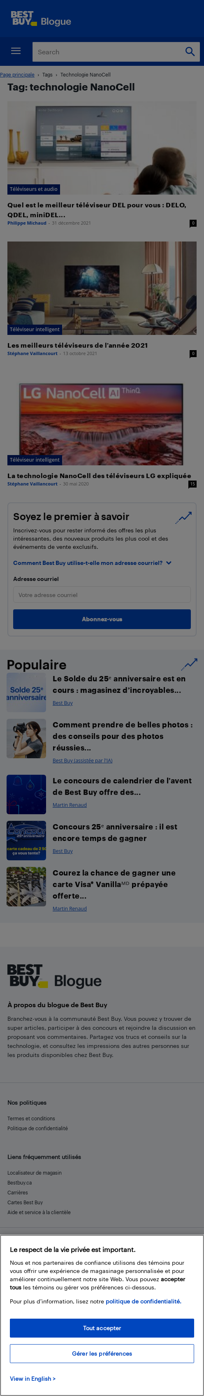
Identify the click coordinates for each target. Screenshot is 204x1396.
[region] (102, 1315)
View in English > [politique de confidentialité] (33, 1378)
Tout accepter (102, 1327)
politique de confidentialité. (143, 1301)
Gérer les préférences (102, 1353)
